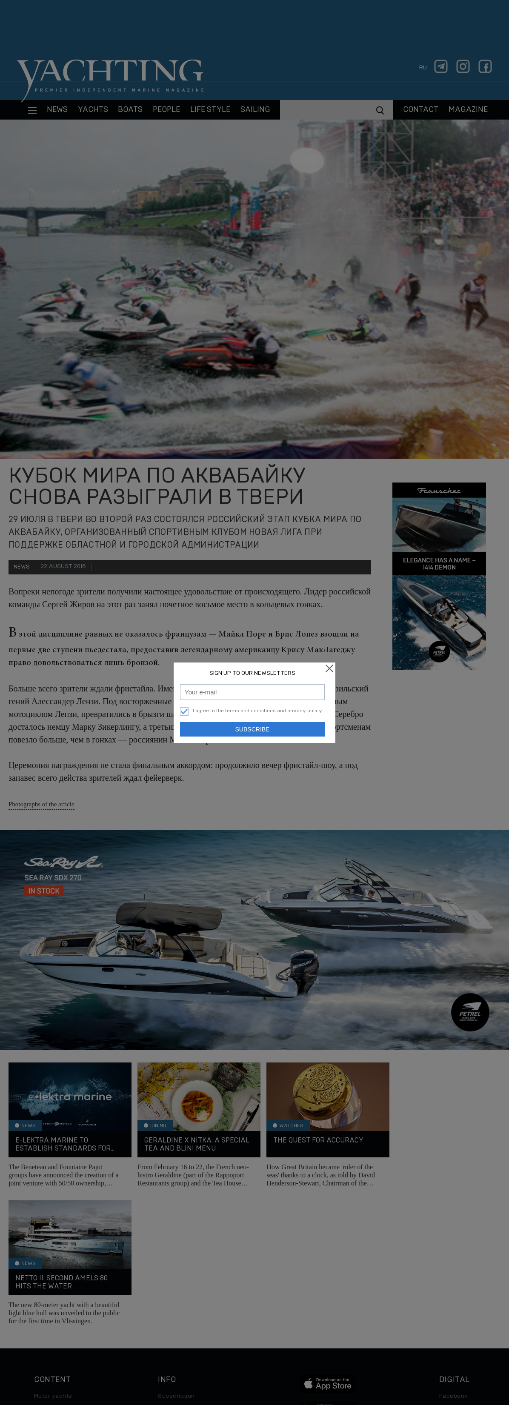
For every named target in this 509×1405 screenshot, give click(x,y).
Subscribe (252, 729)
